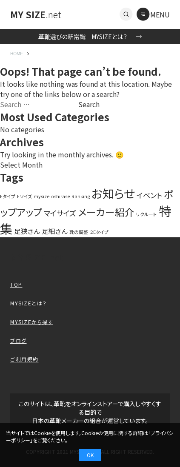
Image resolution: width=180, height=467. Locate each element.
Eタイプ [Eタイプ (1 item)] (7, 196)
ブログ (18, 340)
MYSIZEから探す (31, 321)
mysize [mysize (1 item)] (41, 196)
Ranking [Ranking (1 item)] (80, 196)
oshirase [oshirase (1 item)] (60, 196)
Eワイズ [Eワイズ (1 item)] (24, 196)
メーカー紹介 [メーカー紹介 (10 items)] (106, 212)
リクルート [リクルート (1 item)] (146, 214)
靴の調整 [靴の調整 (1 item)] (78, 232)
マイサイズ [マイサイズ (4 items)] (60, 213)
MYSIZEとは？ (28, 303)
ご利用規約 (24, 359)
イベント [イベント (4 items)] (149, 195)
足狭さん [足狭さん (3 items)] (27, 231)
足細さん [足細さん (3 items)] (55, 231)
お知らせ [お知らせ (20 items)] (113, 193)
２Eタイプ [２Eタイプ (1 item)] (99, 232)
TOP (16, 284)
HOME (16, 53)
